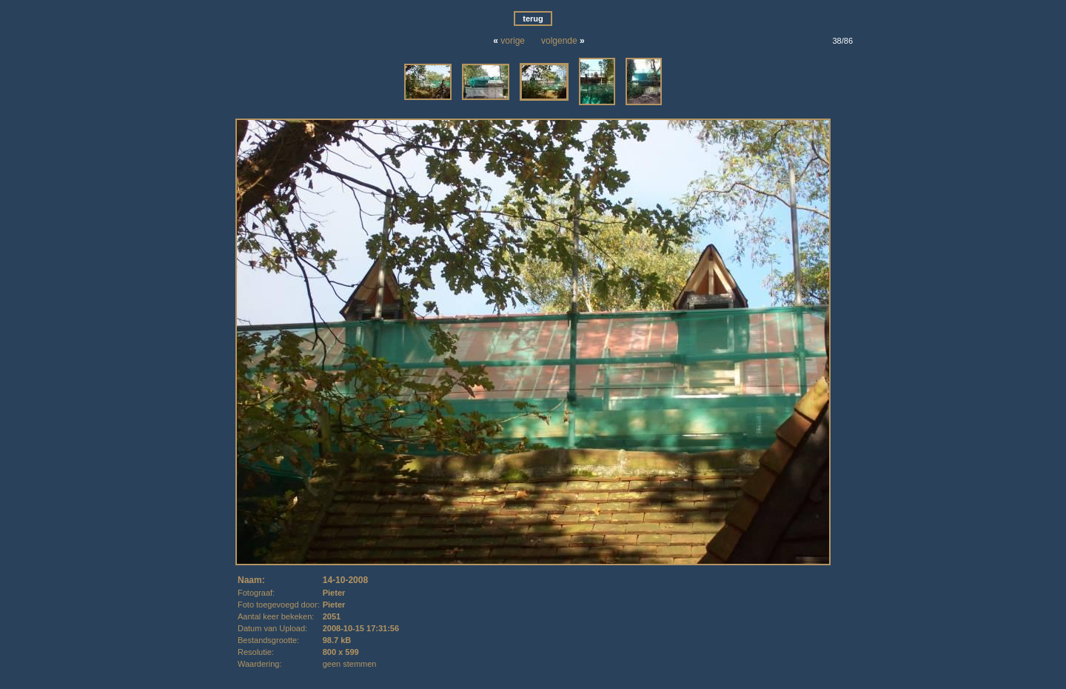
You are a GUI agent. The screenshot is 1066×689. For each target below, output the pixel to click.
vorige (512, 41)
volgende (559, 41)
